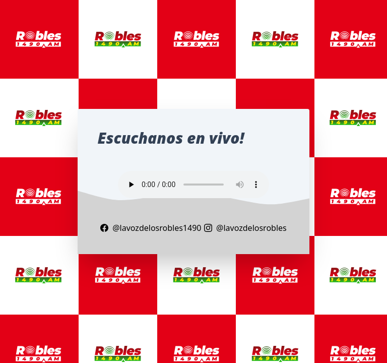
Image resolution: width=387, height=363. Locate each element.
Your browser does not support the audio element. (193, 184)
